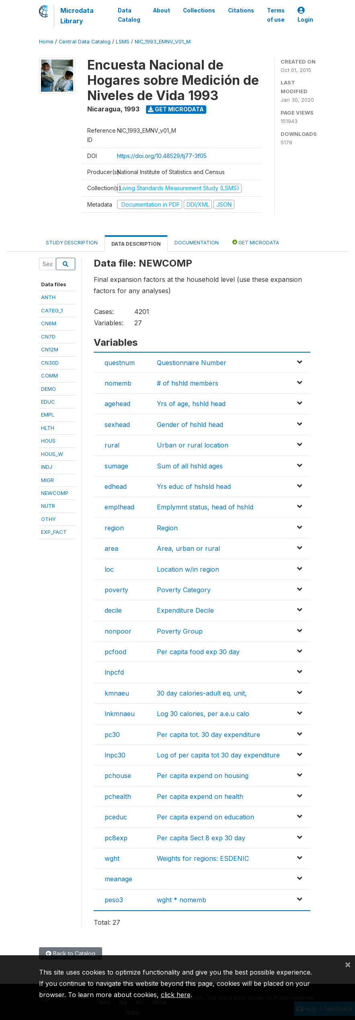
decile (113, 610)
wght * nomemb (181, 900)
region (114, 528)
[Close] (348, 964)
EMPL (47, 414)
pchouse (118, 776)
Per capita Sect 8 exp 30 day (201, 838)
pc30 (112, 735)
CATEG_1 (52, 310)
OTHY (48, 519)
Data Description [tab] (136, 244)
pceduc (116, 817)
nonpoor (118, 631)
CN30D (50, 362)
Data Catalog (129, 15)
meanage (118, 879)
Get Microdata (176, 109)
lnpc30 (115, 755)
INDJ (46, 467)
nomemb (118, 383)
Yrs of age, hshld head (191, 404)
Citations (241, 10)
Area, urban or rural (188, 548)
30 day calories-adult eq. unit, (202, 693)
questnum (120, 363)
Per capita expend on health (200, 796)
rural (112, 445)
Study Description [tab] (72, 243)
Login (305, 15)
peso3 (114, 900)
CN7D (48, 336)
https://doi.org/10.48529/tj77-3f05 (162, 155)
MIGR (47, 480)
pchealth (118, 796)
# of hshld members (187, 383)
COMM (49, 375)
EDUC (48, 401)
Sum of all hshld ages (190, 466)
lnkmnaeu (120, 714)
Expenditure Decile (185, 610)
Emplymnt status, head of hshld (205, 507)
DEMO (48, 389)
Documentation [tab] (196, 243)
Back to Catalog (70, 953)
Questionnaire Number (191, 363)
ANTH (48, 297)
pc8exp (116, 838)
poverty (116, 590)
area (111, 548)
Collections (199, 10)
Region (167, 528)
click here (176, 995)
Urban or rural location (192, 445)
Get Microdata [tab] (255, 242)
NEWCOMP (54, 493)
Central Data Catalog (85, 42)
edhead (116, 486)
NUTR (48, 506)
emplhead (119, 507)
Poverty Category (184, 590)
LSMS (122, 42)
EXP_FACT (54, 532)
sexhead (117, 425)
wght (112, 858)
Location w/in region (188, 569)
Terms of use (276, 15)
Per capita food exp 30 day (198, 652)
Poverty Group (180, 631)
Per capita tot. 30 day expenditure (208, 735)
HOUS (48, 440)
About (161, 10)
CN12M (49, 349)
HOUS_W (52, 454)
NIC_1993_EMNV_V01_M (163, 42)
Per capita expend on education (205, 817)
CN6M (48, 323)
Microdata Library (77, 15)
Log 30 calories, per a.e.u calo (203, 714)
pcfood (115, 652)
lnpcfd (114, 672)
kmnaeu (117, 693)
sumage (116, 466)
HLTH (47, 428)
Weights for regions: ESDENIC (203, 858)
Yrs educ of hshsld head (194, 486)
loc (109, 569)
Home (46, 42)
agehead (117, 404)
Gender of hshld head (190, 425)
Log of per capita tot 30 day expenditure (218, 755)
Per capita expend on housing (202, 776)
